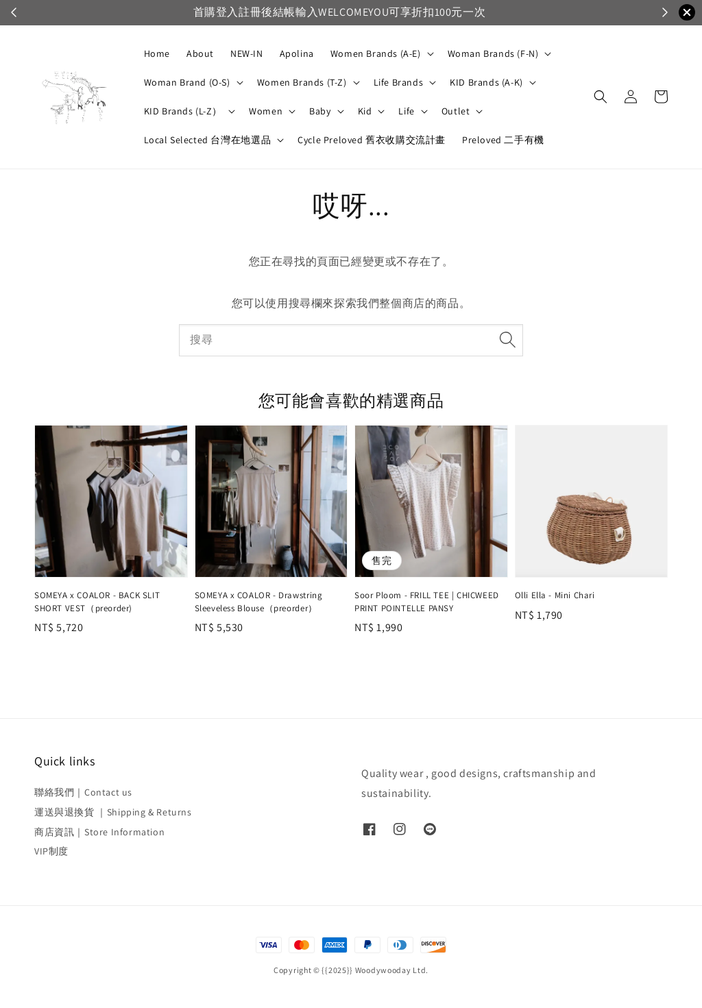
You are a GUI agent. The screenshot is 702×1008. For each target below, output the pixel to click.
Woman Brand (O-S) (187, 82)
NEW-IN (246, 53)
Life (406, 111)
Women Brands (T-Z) (302, 82)
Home (157, 53)
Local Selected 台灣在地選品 (207, 140)
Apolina (297, 53)
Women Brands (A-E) (375, 53)
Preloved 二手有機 (503, 140)
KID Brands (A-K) (486, 82)
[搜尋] (507, 340)
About (200, 53)
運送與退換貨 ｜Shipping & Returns (113, 812)
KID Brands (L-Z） (183, 111)
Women (265, 111)
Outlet (455, 111)
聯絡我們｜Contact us (83, 792)
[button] (600, 97)
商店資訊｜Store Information (99, 832)
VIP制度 (51, 851)
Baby (319, 111)
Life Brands (399, 82)
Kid (365, 111)
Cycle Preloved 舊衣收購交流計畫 (372, 140)
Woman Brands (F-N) (493, 53)
